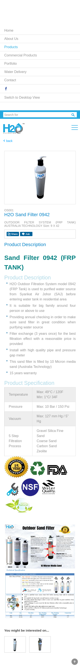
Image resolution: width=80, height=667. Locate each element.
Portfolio (10, 63)
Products (11, 47)
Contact (10, 80)
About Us (11, 39)
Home (8, 30)
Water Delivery (15, 72)
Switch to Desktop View (22, 97)
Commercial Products (20, 55)
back (9, 141)
